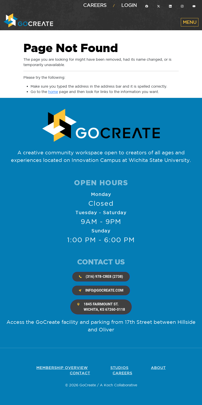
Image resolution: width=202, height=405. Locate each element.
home (53, 92)
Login (129, 5)
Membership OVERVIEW (62, 368)
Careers (94, 5)
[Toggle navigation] (189, 22)
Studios (119, 368)
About (158, 368)
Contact (80, 373)
